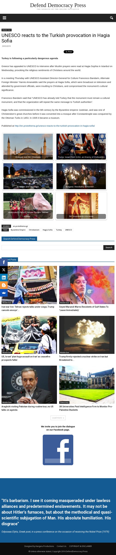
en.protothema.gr (20, 226)
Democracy (64, 402)
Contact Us (61, 546)
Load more (58, 417)
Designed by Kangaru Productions (39, 546)
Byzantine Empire (18, 230)
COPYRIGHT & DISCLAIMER (80, 546)
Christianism (34, 230)
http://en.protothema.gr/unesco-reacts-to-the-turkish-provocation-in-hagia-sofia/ (55, 125)
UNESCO (68, 230)
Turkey (59, 230)
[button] (111, 18)
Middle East (6, 30)
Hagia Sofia (48, 230)
